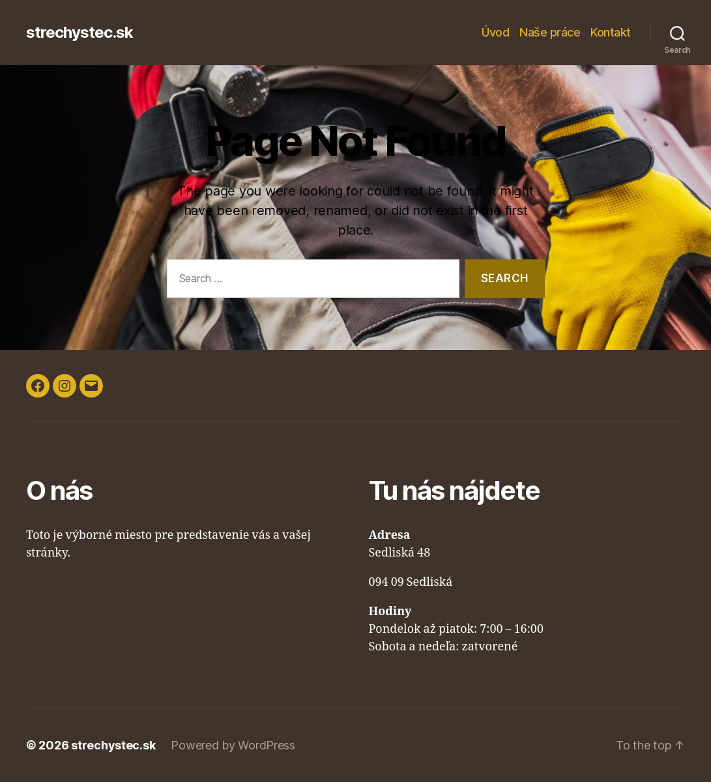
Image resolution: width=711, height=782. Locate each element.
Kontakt (610, 32)
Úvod (495, 32)
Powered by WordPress (233, 745)
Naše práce (549, 32)
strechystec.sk (79, 32)
